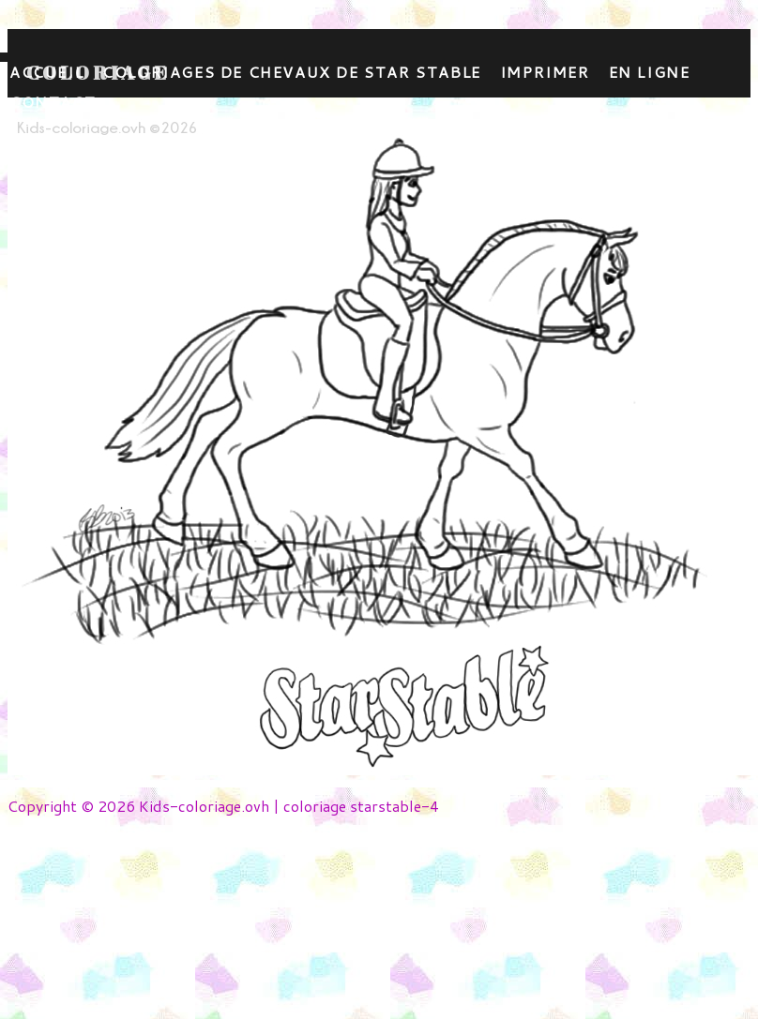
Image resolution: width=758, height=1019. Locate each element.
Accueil (46, 71)
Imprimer (545, 71)
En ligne (649, 71)
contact (52, 101)
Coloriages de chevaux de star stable (291, 71)
